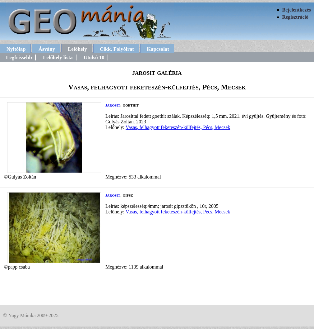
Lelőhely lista (58, 57)
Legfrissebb (19, 57)
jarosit (112, 104)
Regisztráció (295, 17)
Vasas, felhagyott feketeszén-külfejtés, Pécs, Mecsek (178, 127)
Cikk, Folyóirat (117, 49)
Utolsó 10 (94, 57)
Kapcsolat (158, 49)
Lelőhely (77, 49)
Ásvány (47, 49)
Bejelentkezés (296, 9)
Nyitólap (16, 49)
